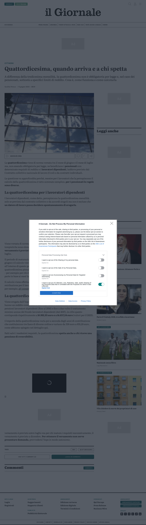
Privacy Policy (86, 301)
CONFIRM (56, 293)
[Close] (112, 224)
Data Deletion (60, 301)
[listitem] (73, 255)
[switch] (101, 260)
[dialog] (73, 262)
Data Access (72, 301)
